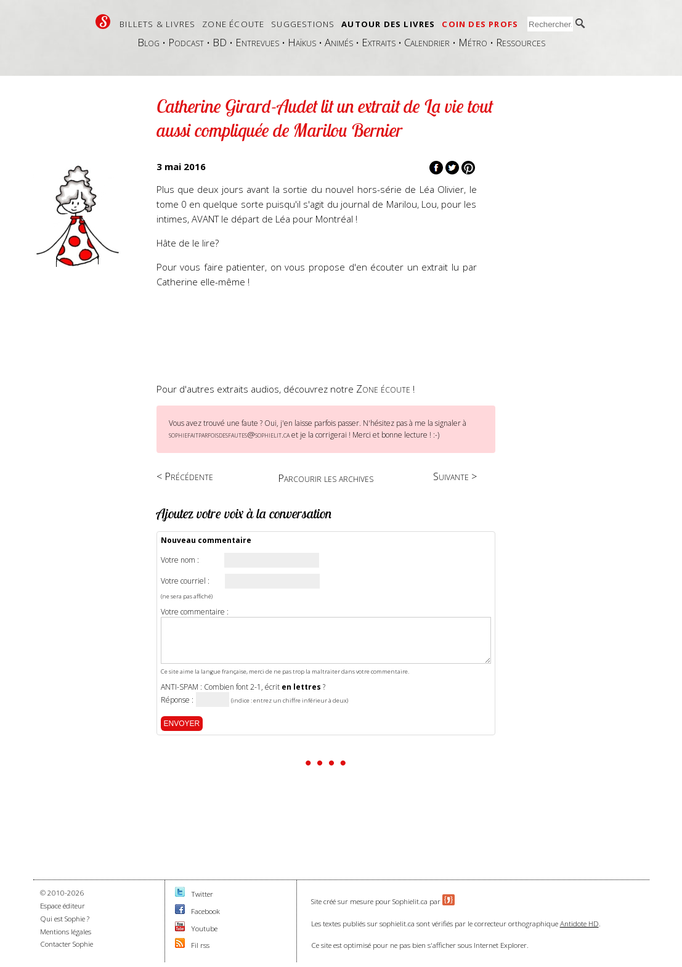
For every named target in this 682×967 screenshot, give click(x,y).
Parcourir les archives (325, 478)
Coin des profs (480, 24)
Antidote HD (579, 923)
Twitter (202, 894)
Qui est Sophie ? (64, 918)
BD (220, 42)
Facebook (205, 911)
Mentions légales (65, 931)
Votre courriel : (185, 581)
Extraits (379, 42)
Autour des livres (388, 24)
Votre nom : (180, 560)
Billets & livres (157, 24)
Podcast (186, 42)
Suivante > (455, 476)
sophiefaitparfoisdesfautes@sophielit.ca (229, 434)
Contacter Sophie (66, 944)
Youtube (204, 928)
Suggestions (303, 24)
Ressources (520, 42)
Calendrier (427, 42)
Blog (148, 42)
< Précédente (184, 476)
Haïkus (302, 42)
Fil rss (200, 945)
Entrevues (257, 42)
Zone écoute (233, 24)
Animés (339, 42)
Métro (472, 42)
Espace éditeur (62, 905)
